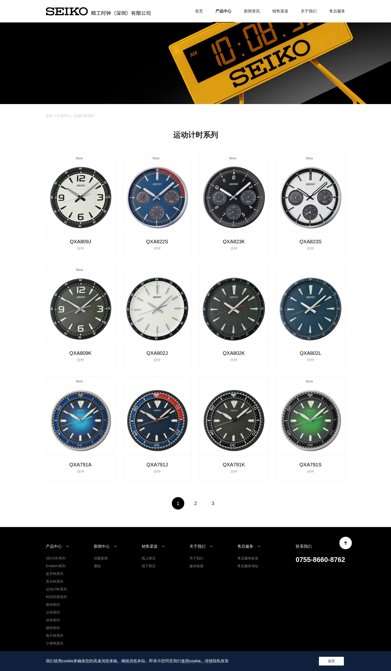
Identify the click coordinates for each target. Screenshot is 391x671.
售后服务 (337, 11)
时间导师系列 (56, 597)
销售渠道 (280, 11)
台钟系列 (53, 612)
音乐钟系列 (54, 581)
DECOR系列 (56, 558)
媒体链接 (196, 566)
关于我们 (309, 11)
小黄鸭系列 (54, 643)
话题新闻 (101, 558)
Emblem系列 (56, 566)
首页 (199, 11)
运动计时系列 (84, 116)
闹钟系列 (53, 628)
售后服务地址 (247, 566)
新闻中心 (102, 546)
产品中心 (223, 11)
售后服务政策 (247, 558)
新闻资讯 (252, 11)
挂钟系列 (53, 620)
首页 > (51, 116)
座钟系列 (53, 604)
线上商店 (149, 558)
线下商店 (149, 566)
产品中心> (65, 116)
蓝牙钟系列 (54, 573)
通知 (97, 566)
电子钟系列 (54, 635)
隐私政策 (221, 661)
